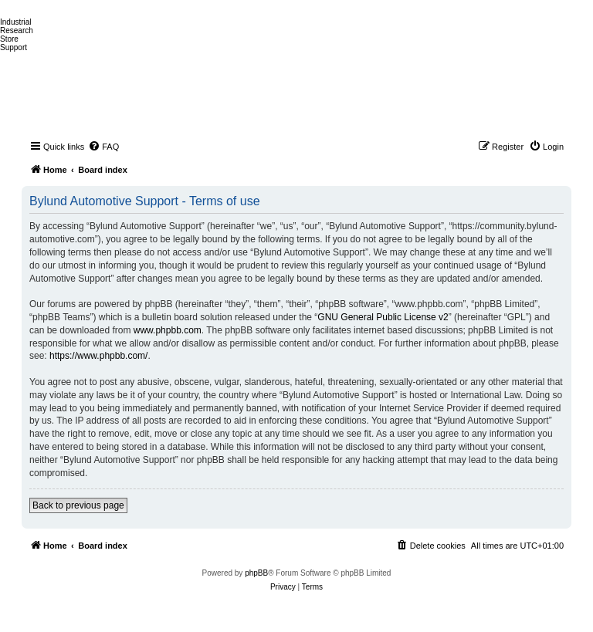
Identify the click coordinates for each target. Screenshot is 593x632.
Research (16, 30)
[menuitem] (103, 146)
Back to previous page (78, 505)
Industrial (16, 22)
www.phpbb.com (168, 330)
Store (9, 39)
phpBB (256, 573)
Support (13, 47)
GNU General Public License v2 (382, 317)
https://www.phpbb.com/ (98, 355)
